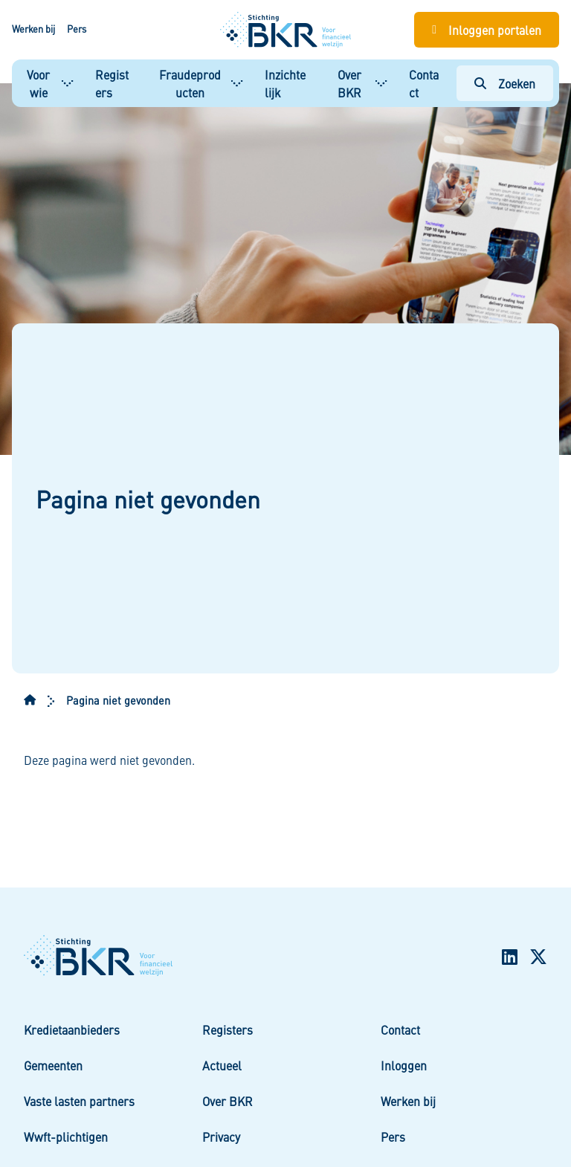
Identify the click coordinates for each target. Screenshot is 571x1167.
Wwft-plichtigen (66, 1136)
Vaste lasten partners (79, 1101)
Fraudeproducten (190, 83)
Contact (424, 83)
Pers (76, 29)
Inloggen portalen (494, 30)
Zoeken (516, 83)
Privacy (221, 1136)
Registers (112, 83)
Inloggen (404, 1065)
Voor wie (38, 83)
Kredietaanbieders (72, 1029)
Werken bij (33, 29)
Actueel (222, 1065)
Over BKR (349, 83)
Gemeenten (53, 1065)
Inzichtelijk (285, 83)
